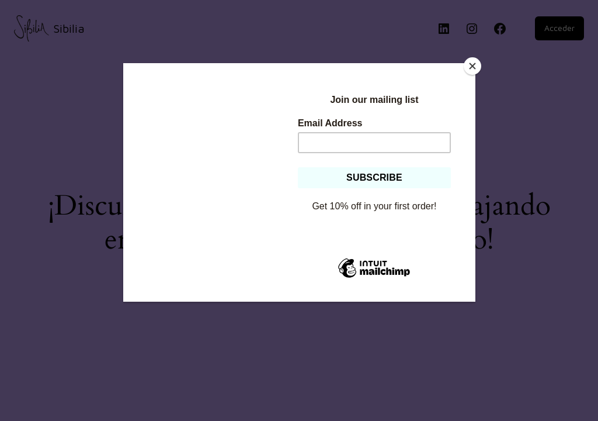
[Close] (472, 66)
